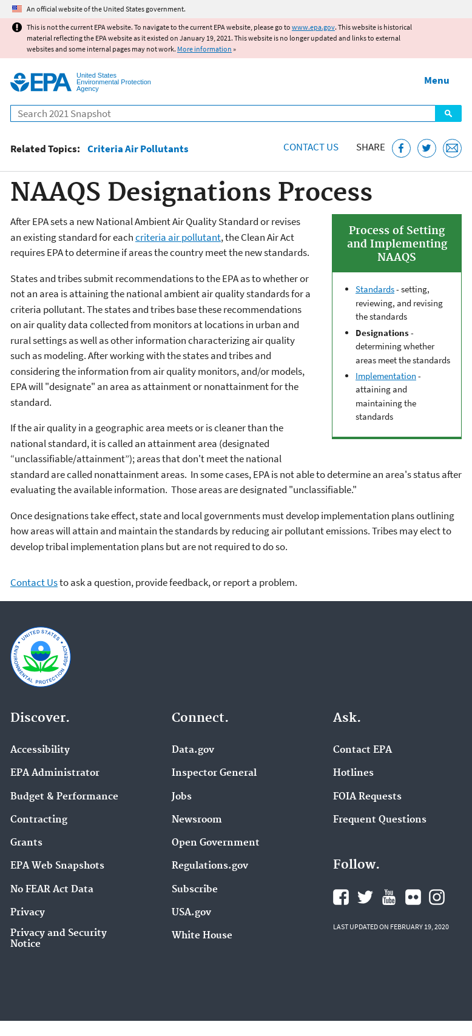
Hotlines (353, 773)
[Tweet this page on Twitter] (426, 148)
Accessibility (40, 750)
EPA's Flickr (413, 897)
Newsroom (197, 820)
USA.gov (191, 912)
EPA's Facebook (341, 897)
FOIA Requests (367, 797)
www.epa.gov (313, 27)
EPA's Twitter (365, 897)
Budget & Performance (64, 797)
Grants (26, 843)
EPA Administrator (54, 773)
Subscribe (195, 889)
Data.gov (193, 750)
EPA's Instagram (437, 897)
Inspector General (214, 773)
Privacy (27, 912)
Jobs (182, 797)
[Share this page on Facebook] (401, 148)
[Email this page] (452, 148)
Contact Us (311, 146)
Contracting (38, 820)
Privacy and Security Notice (58, 939)
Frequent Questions (379, 820)
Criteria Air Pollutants (138, 149)
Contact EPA (362, 750)
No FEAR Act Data (51, 889)
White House (202, 935)
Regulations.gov (210, 866)
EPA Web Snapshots (57, 866)
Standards (375, 289)
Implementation (386, 376)
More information (204, 48)
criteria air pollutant (178, 237)
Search (448, 113)
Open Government (216, 843)
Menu (437, 80)
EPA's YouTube (389, 897)
